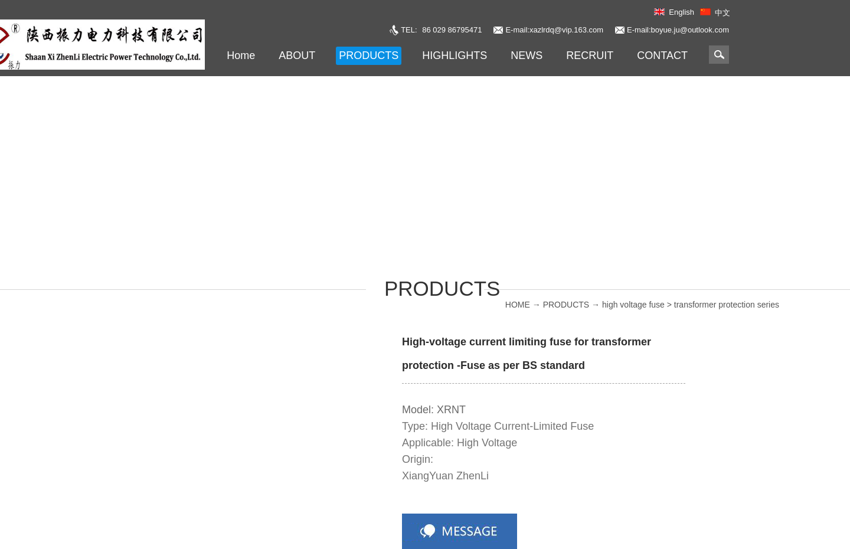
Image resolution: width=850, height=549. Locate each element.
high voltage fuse (633, 304)
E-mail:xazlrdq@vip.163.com (554, 29)
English (681, 12)
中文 (722, 12)
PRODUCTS (566, 304)
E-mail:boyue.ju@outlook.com (678, 29)
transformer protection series (726, 304)
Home (241, 55)
